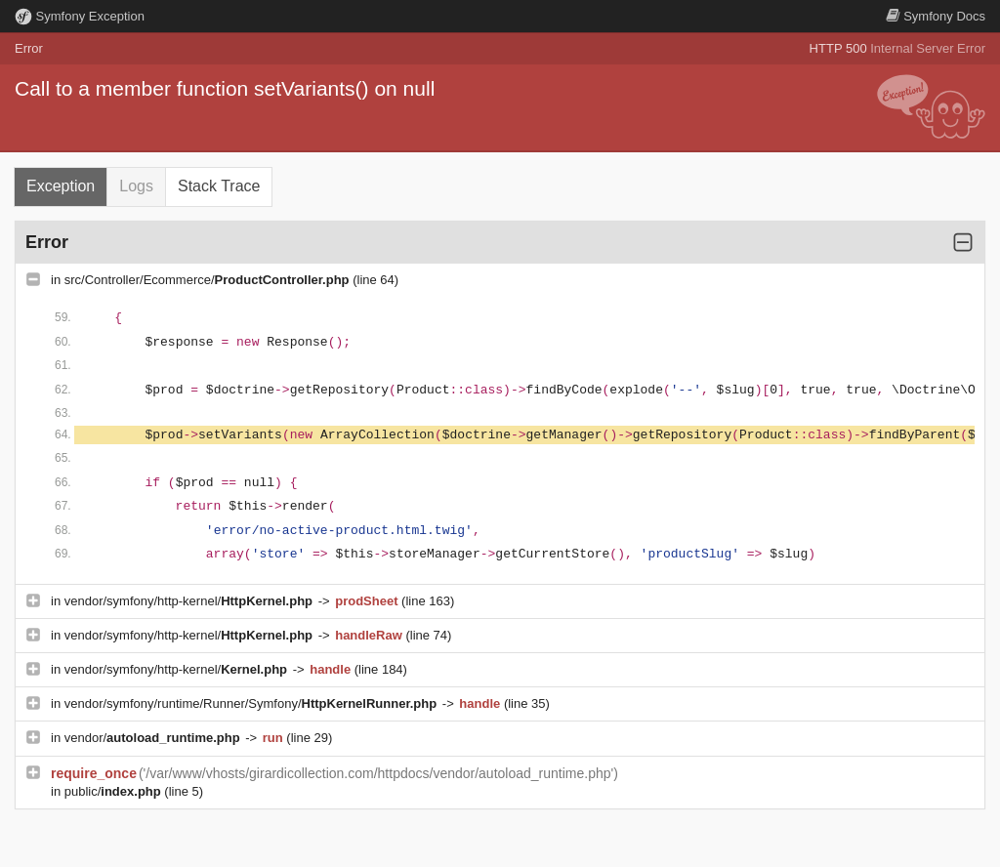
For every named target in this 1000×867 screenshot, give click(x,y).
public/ (114, 791)
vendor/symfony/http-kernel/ (190, 601)
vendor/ (154, 737)
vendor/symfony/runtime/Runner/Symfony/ (252, 703)
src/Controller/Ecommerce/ (208, 279)
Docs (935, 16)
